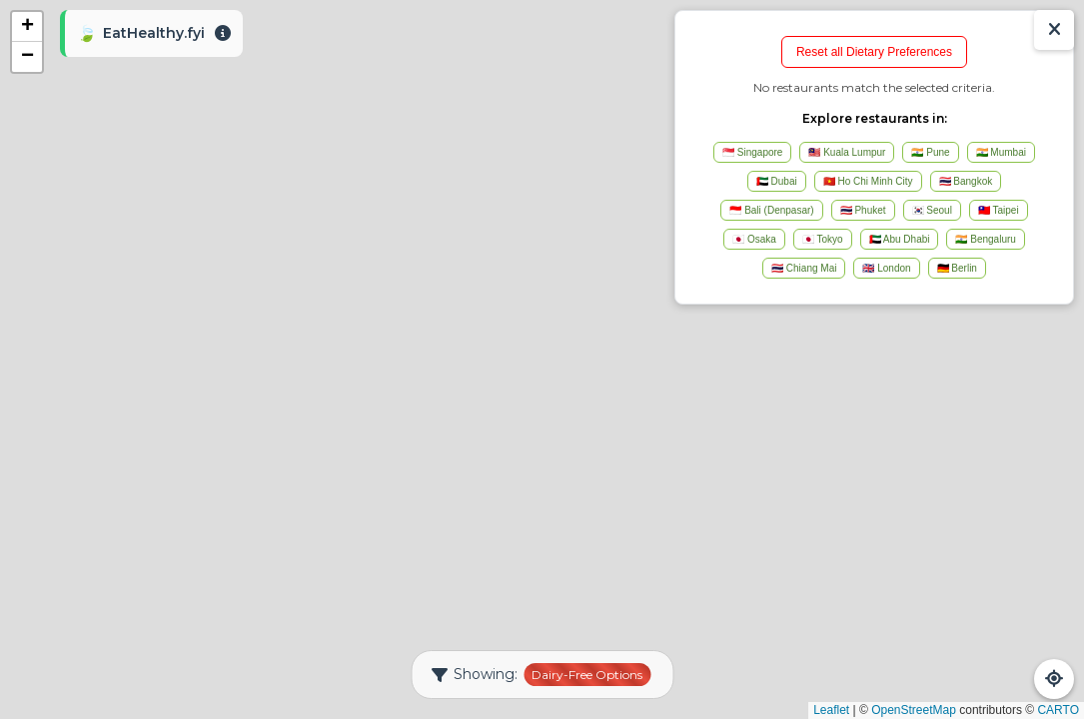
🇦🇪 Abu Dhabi (899, 239)
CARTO (1058, 710)
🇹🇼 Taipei (998, 210)
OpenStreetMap (913, 710)
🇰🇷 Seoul (932, 210)
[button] (27, 27)
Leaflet (831, 710)
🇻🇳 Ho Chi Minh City (868, 181)
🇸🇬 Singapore (752, 152)
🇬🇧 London (886, 268)
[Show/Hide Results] (1054, 30)
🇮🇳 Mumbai (1001, 152)
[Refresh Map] (1054, 679)
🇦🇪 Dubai (776, 181)
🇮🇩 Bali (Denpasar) (771, 210)
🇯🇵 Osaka (754, 239)
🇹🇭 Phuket (863, 210)
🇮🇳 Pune (930, 152)
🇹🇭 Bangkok (966, 181)
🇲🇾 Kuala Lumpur (846, 152)
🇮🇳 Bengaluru (985, 239)
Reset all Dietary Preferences (874, 52)
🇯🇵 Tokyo (822, 239)
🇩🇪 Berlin (957, 268)
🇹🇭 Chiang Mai (803, 268)
